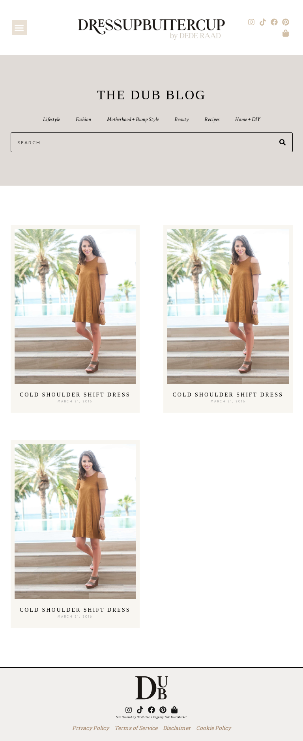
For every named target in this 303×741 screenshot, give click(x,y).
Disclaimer (177, 728)
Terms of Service (135, 728)
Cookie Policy (213, 728)
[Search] (282, 142)
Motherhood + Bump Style (133, 119)
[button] (19, 27)
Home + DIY (247, 119)
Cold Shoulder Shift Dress (75, 395)
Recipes (211, 119)
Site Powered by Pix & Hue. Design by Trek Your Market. (151, 717)
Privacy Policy (90, 728)
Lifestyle (51, 119)
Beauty (181, 119)
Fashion (83, 119)
